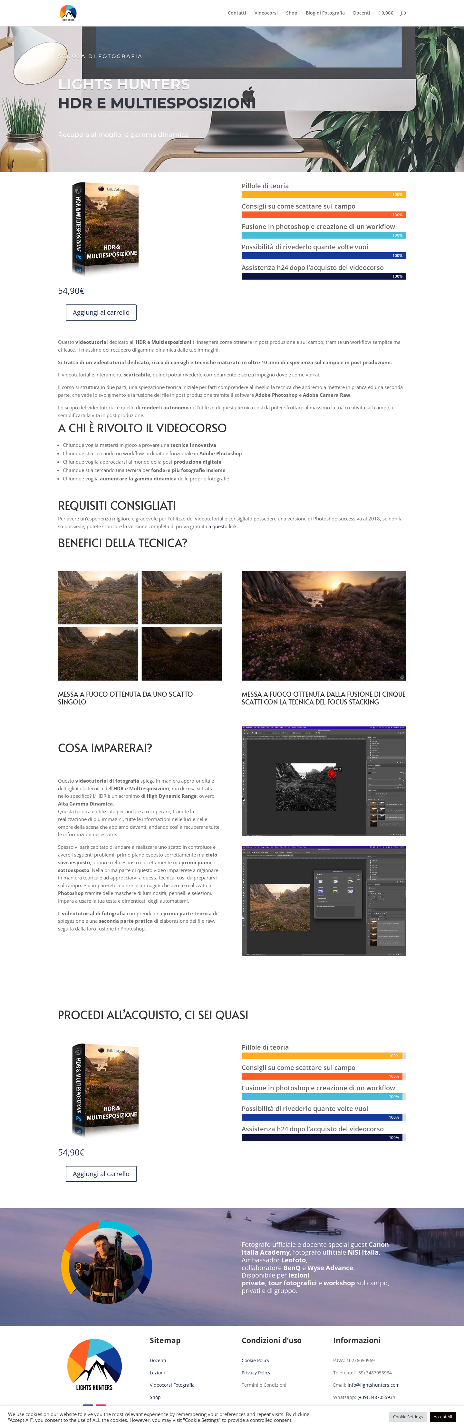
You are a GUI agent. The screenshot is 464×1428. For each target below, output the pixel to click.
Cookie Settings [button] (408, 1417)
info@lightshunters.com (374, 1385)
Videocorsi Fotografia (172, 1385)
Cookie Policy (255, 1360)
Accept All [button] (443, 1417)
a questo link (222, 526)
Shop (291, 13)
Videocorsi (266, 13)
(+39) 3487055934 (376, 1397)
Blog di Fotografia (325, 13)
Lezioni (157, 1373)
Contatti (237, 13)
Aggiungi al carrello (101, 312)
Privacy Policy (256, 1373)
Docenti (361, 13)
